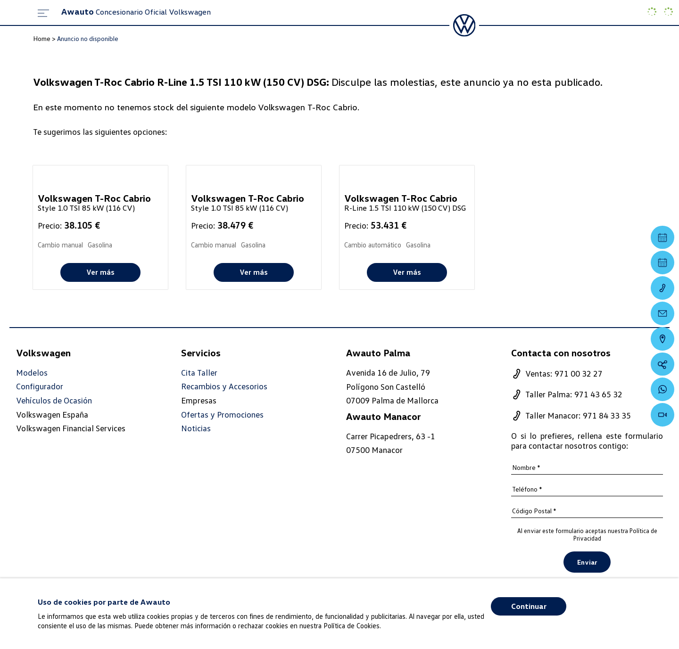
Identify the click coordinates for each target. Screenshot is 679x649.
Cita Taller (199, 373)
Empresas (198, 400)
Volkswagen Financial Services (70, 428)
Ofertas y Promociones (222, 414)
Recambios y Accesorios (224, 387)
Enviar (587, 562)
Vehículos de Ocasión (54, 400)
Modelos (32, 373)
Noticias (196, 428)
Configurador (39, 387)
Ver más (100, 272)
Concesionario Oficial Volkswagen (136, 11)
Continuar (529, 606)
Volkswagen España (52, 414)
